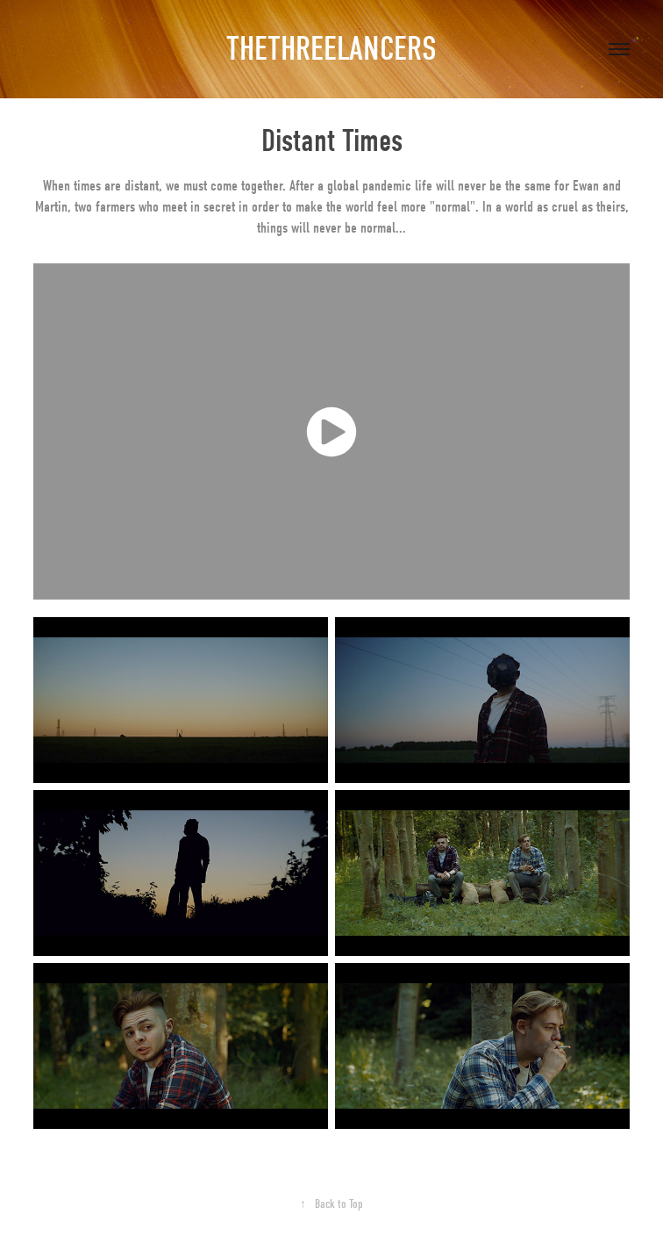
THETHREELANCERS (331, 49)
